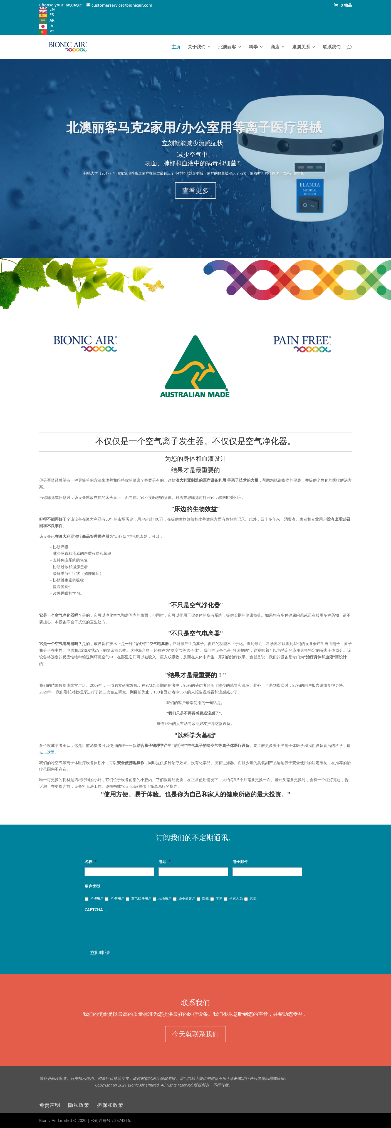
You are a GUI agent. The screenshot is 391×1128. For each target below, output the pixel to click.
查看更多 (195, 184)
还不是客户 (187, 898)
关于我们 (197, 47)
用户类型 (93, 886)
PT (52, 31)
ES (52, 14)
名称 (91, 861)
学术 (219, 898)
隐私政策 (78, 1105)
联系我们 (332, 47)
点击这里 (47, 752)
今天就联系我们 (195, 1033)
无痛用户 (165, 898)
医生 (205, 898)
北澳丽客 (227, 47)
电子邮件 (241, 861)
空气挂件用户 (141, 898)
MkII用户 (96, 898)
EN (52, 9)
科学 (253, 47)
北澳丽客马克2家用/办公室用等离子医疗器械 (195, 133)
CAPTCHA (94, 909)
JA (51, 25)
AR (52, 20)
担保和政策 (110, 1105)
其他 (253, 898)
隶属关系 (301, 47)
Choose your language (60, 5)
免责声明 (49, 1105)
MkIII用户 (117, 898)
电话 (165, 861)
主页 (176, 47)
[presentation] (127, 926)
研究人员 (236, 898)
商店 (275, 47)
